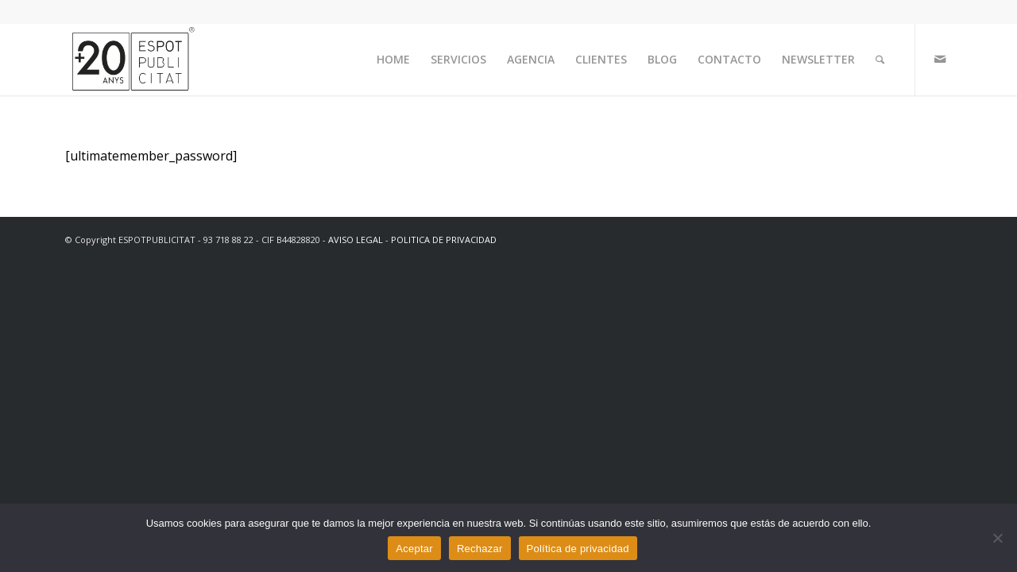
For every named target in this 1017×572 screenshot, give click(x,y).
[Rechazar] (997, 538)
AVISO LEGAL (355, 239)
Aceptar (414, 549)
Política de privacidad (578, 549)
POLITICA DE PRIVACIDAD (444, 239)
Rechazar (480, 549)
